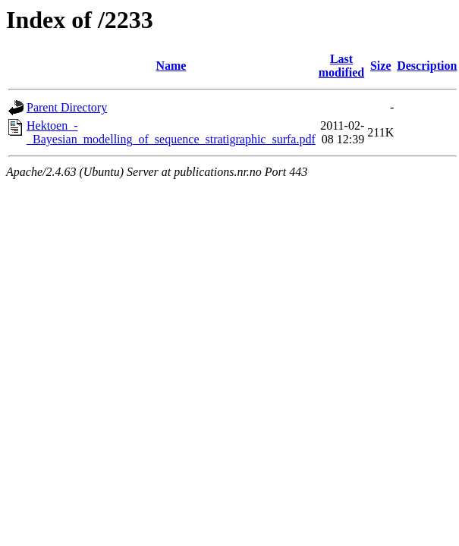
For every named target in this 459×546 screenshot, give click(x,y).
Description (427, 65)
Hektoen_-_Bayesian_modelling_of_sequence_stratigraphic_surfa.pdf (171, 132)
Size (380, 65)
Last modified (341, 65)
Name (171, 65)
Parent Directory (67, 107)
